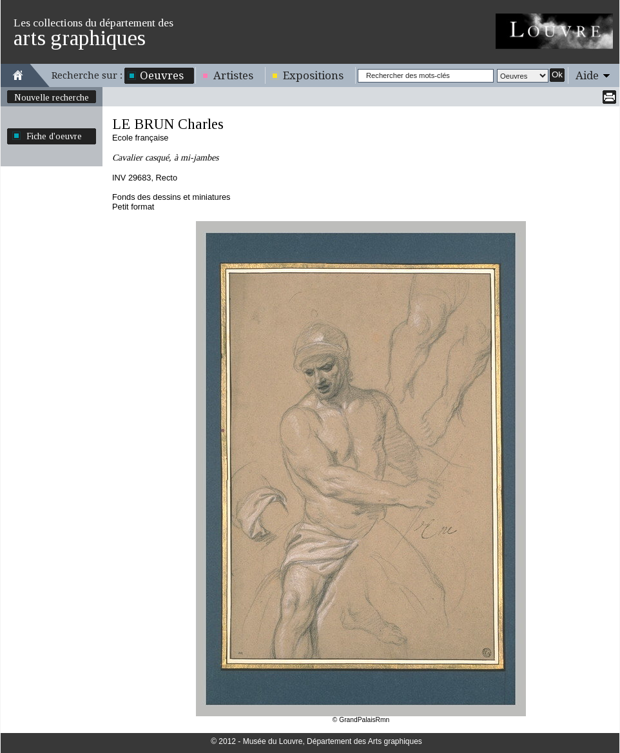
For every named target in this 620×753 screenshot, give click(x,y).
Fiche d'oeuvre (54, 136)
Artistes (233, 75)
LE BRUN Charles (168, 124)
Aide (587, 75)
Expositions (313, 75)
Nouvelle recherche (51, 97)
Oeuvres (162, 75)
